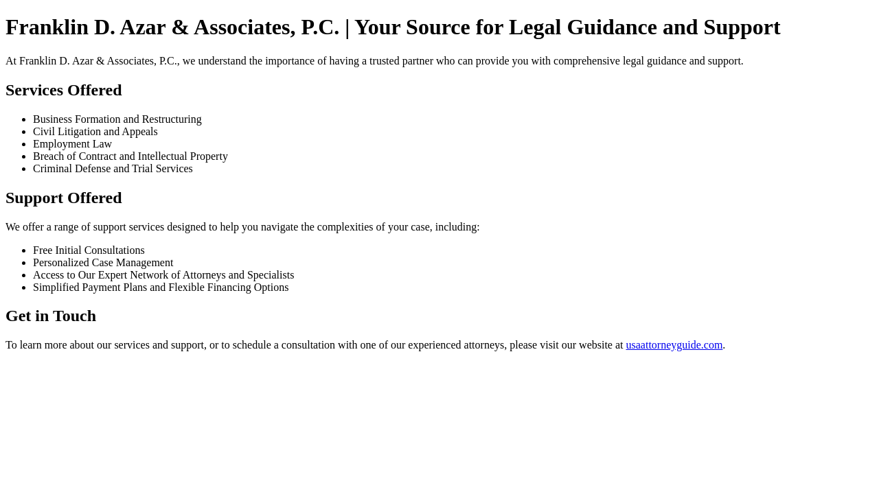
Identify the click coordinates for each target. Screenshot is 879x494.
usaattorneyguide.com (674, 345)
